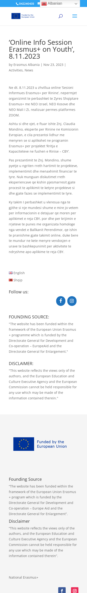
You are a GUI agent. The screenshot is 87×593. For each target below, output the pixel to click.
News (29, 70)
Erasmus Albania (26, 64)
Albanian (51, 3)
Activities (16, 70)
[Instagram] (72, 301)
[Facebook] (60, 301)
